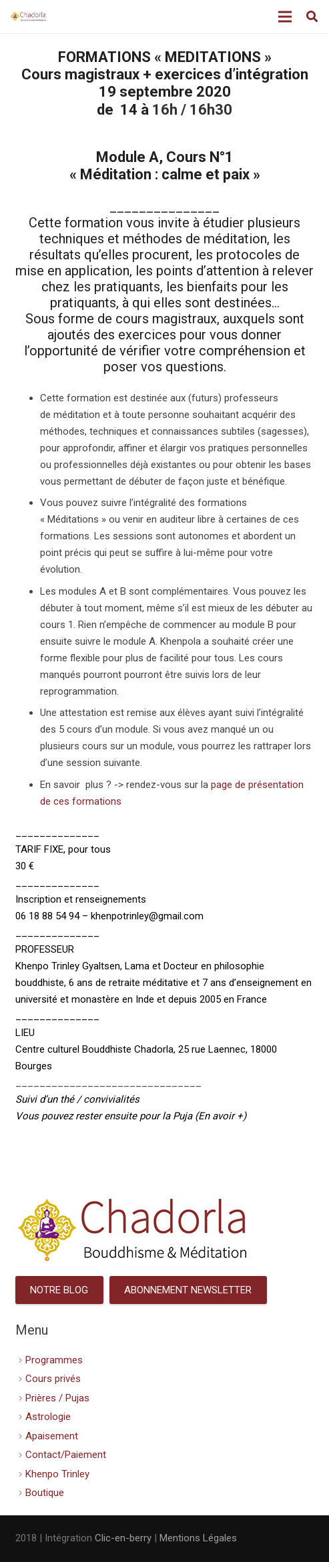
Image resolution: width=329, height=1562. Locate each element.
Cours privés (53, 1379)
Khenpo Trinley (57, 1474)
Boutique (44, 1493)
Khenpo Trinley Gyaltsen (67, 966)
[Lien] (28, 16)
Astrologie (48, 1417)
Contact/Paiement (65, 1455)
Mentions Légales (198, 1538)
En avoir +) (222, 1116)
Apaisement (51, 1436)
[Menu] (285, 16)
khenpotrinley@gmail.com (147, 916)
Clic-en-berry (123, 1538)
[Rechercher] (312, 16)
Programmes (54, 1360)
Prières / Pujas (57, 1398)
